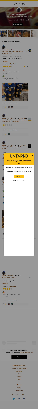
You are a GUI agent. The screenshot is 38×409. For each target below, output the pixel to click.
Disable (19, 176)
